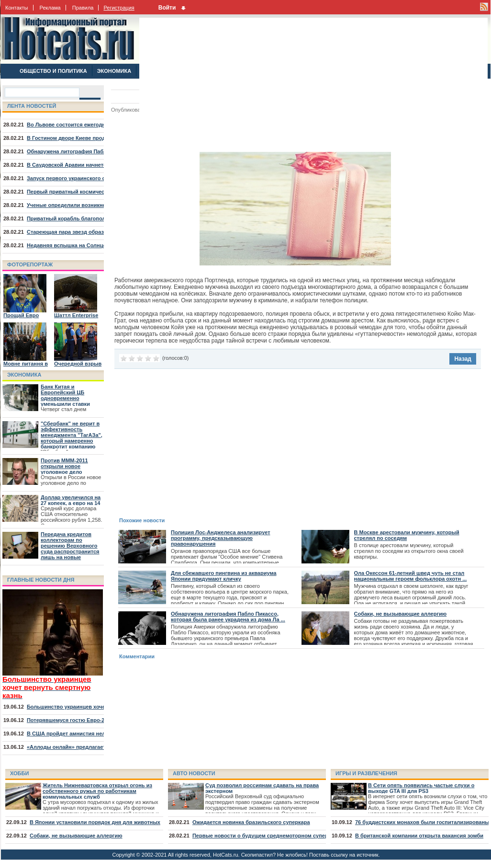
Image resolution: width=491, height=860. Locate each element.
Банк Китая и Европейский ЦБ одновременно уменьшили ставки (65, 395)
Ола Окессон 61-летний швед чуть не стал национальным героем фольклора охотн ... (410, 576)
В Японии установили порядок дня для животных (95, 822)
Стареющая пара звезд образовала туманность (89, 232)
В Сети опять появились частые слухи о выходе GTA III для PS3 (421, 788)
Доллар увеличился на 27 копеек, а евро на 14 (70, 500)
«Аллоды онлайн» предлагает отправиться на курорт (97, 747)
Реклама (50, 8)
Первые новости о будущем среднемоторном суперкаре (266, 835)
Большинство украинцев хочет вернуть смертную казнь (100, 707)
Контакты (16, 8)
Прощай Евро (21, 315)
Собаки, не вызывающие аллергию (400, 614)
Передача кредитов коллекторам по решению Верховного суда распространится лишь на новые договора (70, 548)
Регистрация (118, 8)
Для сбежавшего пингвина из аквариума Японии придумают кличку (224, 576)
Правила (83, 8)
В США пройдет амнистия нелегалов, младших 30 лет (97, 733)
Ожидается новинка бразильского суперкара (251, 822)
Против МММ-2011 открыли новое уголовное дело (64, 466)
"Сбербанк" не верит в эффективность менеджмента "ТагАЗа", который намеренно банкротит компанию (71, 435)
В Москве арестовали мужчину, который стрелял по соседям (406, 535)
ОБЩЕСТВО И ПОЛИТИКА (53, 71)
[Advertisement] (253, 85)
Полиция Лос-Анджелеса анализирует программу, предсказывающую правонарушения (220, 538)
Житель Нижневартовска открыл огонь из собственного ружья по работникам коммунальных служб (97, 791)
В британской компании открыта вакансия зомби (419, 835)
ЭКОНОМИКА (114, 71)
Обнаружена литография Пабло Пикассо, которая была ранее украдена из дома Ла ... (228, 616)
